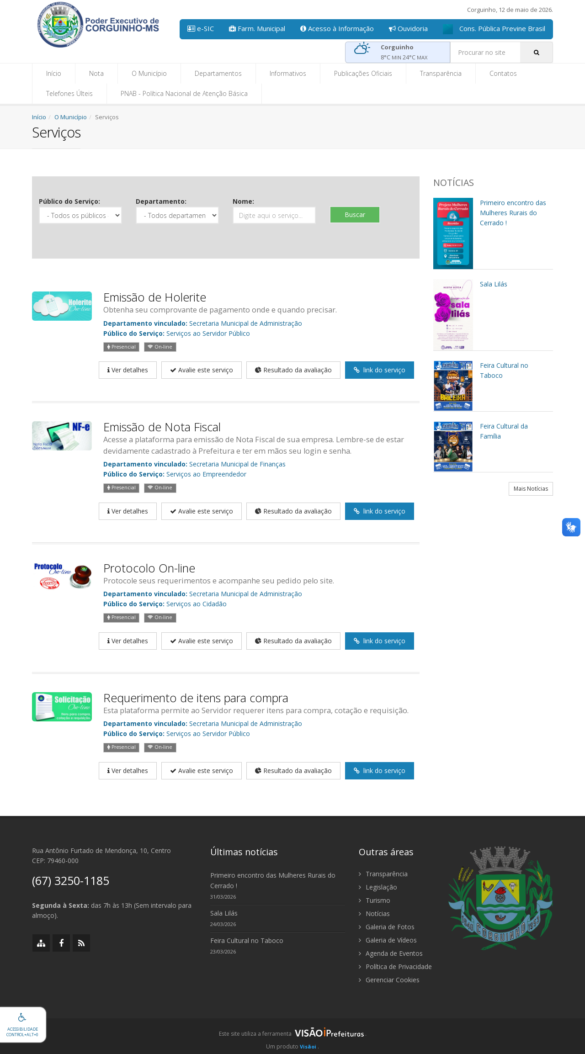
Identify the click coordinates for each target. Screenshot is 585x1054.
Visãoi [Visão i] (308, 1046)
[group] (292, 1036)
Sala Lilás (224, 913)
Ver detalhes (127, 369)
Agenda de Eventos (391, 953)
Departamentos (218, 73)
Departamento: (161, 201)
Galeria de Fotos (387, 926)
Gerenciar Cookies (389, 979)
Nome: (243, 201)
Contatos (503, 73)
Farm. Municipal (257, 28)
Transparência (441, 73)
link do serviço (379, 369)
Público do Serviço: (69, 201)
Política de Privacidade (395, 966)
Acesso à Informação (337, 28)
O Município (149, 73)
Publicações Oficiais (363, 73)
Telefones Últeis (69, 93)
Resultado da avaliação (293, 369)
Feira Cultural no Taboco (246, 940)
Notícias (374, 913)
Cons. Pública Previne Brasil (494, 29)
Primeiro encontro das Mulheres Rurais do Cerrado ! (272, 880)
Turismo (374, 900)
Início (53, 73)
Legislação (378, 887)
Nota (96, 73)
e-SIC (200, 28)
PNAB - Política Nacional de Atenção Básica (184, 93)
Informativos (288, 73)
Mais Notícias (531, 489)
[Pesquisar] (536, 52)
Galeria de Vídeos (388, 940)
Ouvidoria (408, 28)
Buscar (355, 214)
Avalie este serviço (201, 369)
